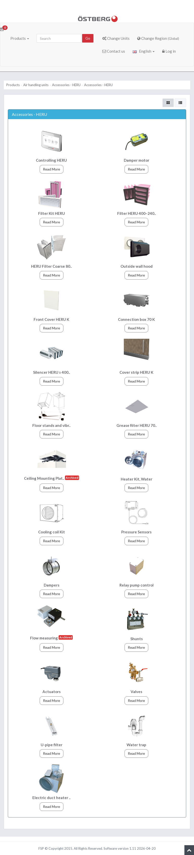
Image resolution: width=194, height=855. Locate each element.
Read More (51, 169)
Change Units (116, 38)
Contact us (113, 51)
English (144, 51)
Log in (169, 51)
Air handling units (35, 85)
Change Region (158, 38)
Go (87, 38)
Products (19, 38)
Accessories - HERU (66, 85)
